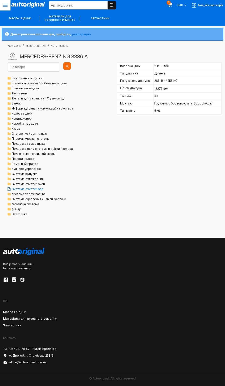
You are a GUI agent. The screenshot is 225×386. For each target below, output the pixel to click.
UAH (182, 5)
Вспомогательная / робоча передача (39, 83)
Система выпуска (24, 174)
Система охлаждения (28, 179)
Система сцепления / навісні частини (39, 199)
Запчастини (100, 18)
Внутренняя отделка (27, 78)
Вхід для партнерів (207, 5)
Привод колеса (23, 158)
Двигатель (19, 93)
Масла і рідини (14, 312)
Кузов (16, 128)
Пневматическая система (30, 138)
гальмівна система (25, 204)
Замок (16, 103)
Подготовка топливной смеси (34, 153)
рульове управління (26, 169)
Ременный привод (25, 164)
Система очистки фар (27, 189)
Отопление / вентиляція (29, 133)
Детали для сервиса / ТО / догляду (38, 98)
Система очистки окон (28, 184)
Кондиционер (22, 118)
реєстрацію (81, 34)
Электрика (19, 214)
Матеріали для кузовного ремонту (60, 18)
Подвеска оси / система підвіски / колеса (42, 148)
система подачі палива (29, 194)
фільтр (16, 209)
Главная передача (25, 88)
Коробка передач (25, 123)
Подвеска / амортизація (29, 143)
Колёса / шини (22, 113)
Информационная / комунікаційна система (42, 108)
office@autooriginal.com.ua (25, 362)
